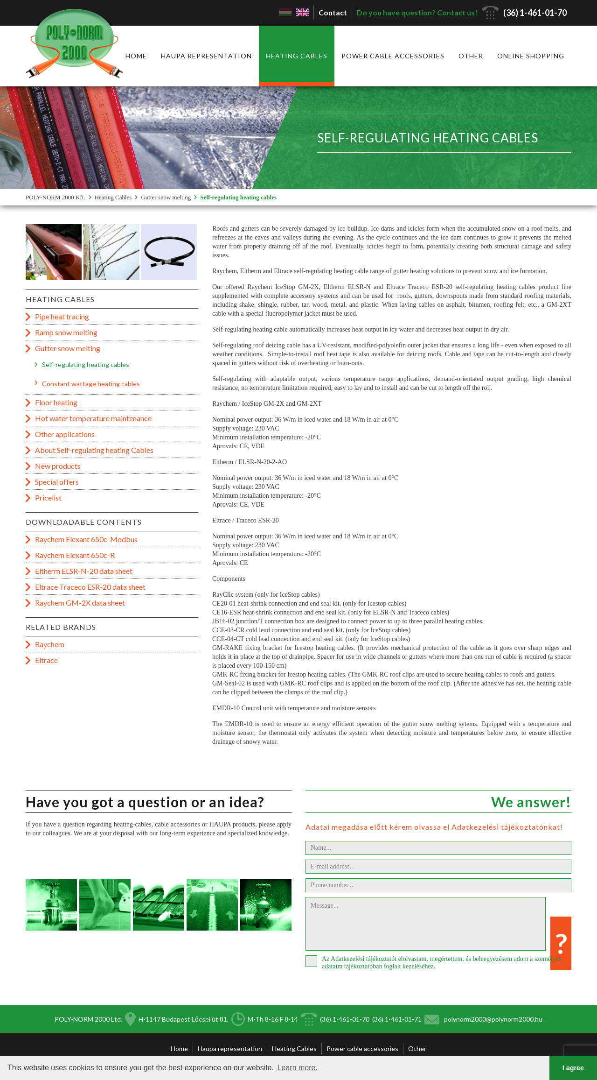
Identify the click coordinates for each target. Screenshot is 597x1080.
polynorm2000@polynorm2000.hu (493, 1019)
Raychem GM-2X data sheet (80, 602)
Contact (333, 12)
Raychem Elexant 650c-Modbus (86, 539)
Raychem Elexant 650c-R (75, 555)
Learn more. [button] (298, 1068)
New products (58, 465)
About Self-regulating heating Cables (94, 449)
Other (470, 56)
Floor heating (56, 402)
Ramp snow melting (66, 332)
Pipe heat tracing (62, 316)
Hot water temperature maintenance (93, 418)
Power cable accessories (392, 56)
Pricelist (48, 497)
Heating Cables (296, 56)
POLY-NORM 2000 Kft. (55, 197)
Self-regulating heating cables (238, 197)
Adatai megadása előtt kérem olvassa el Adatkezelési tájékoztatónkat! (434, 826)
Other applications (65, 434)
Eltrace (46, 660)
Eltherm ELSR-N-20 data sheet (83, 570)
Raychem (49, 644)
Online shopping (530, 56)
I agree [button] (573, 1068)
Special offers (57, 481)
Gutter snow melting (166, 197)
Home (136, 56)
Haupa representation (206, 56)
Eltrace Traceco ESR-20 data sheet (90, 586)
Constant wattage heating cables (91, 384)
